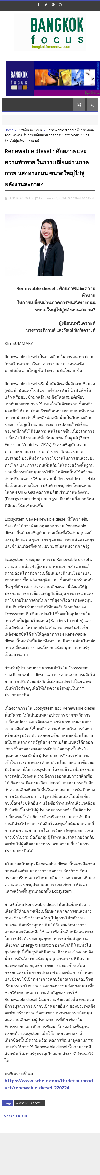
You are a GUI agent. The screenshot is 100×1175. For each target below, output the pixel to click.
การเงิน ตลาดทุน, (82, 198)
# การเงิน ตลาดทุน (29, 1103)
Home (9, 130)
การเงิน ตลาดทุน (30, 130)
